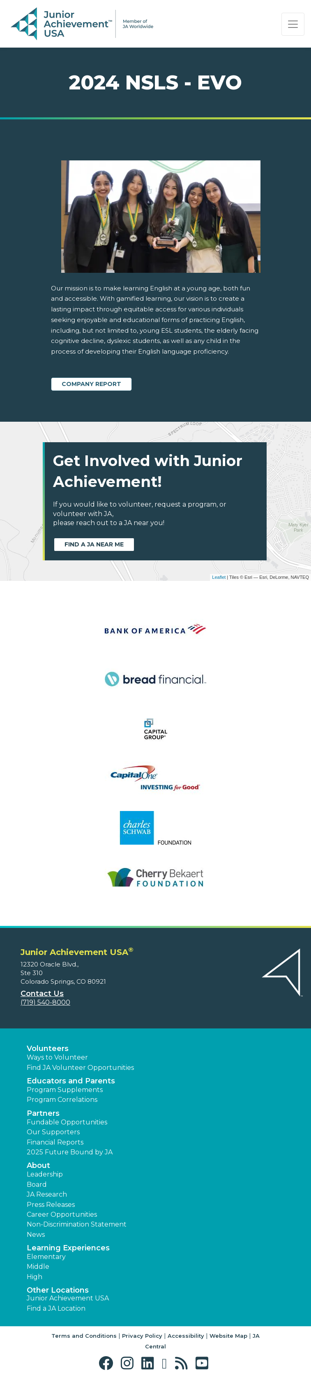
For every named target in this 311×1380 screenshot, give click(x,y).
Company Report (91, 384)
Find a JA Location (56, 1308)
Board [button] (37, 1184)
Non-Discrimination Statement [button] (77, 1224)
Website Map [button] (228, 1335)
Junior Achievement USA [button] (68, 1298)
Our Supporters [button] (53, 1132)
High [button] (34, 1277)
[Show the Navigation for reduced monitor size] (292, 24)
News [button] (36, 1234)
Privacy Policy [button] (142, 1335)
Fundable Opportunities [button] (67, 1122)
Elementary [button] (46, 1257)
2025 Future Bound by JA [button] (70, 1152)
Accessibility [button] (186, 1335)
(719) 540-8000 (45, 1002)
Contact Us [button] (42, 993)
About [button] (38, 1165)
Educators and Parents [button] (71, 1081)
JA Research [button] (47, 1194)
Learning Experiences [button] (68, 1248)
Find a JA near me (94, 544)
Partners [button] (43, 1113)
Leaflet (219, 577)
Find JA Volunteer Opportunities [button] (80, 1068)
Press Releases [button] (51, 1205)
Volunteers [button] (48, 1048)
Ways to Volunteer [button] (57, 1057)
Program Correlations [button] (62, 1100)
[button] (108, 1363)
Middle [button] (38, 1266)
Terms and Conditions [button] (84, 1335)
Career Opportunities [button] (62, 1214)
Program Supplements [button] (65, 1090)
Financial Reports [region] (55, 1142)
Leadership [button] (45, 1174)
